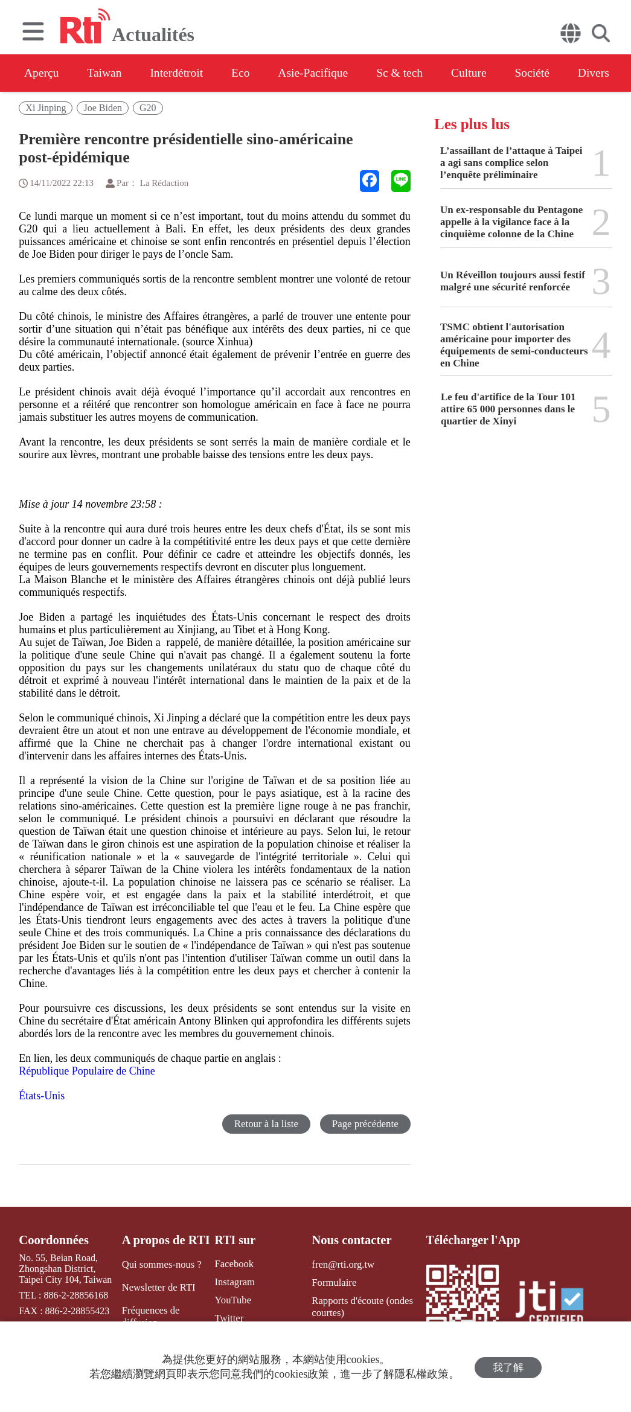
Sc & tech (414, 73)
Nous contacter (349, 1240)
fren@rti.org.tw (341, 1264)
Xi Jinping (45, 108)
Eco (249, 73)
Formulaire (332, 1282)
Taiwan (108, 73)
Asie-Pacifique (325, 73)
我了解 (508, 1367)
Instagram (232, 1282)
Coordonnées (52, 1240)
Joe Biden (102, 108)
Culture (487, 73)
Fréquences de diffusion (150, 1315)
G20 (147, 108)
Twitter (226, 1317)
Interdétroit (182, 73)
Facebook (231, 1264)
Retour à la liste (265, 1123)
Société (553, 73)
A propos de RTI (165, 1240)
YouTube (230, 1299)
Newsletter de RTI (158, 1287)
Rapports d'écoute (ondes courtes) (359, 1305)
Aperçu (42, 73)
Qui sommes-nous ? (161, 1264)
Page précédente (365, 1123)
